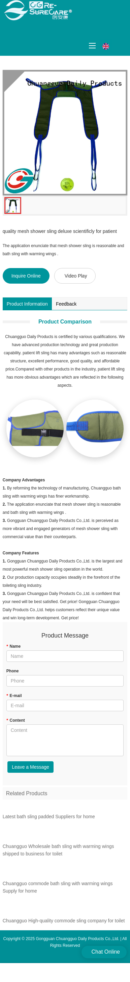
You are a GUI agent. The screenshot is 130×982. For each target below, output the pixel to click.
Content (15, 720)
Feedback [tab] (66, 304)
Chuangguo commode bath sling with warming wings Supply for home (58, 889)
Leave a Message (30, 767)
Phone (12, 671)
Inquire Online (26, 276)
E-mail (14, 695)
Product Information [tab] (27, 304)
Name (13, 646)
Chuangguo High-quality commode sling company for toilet (64, 923)
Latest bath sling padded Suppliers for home (49, 818)
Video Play (76, 276)
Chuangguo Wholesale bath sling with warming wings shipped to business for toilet (58, 852)
